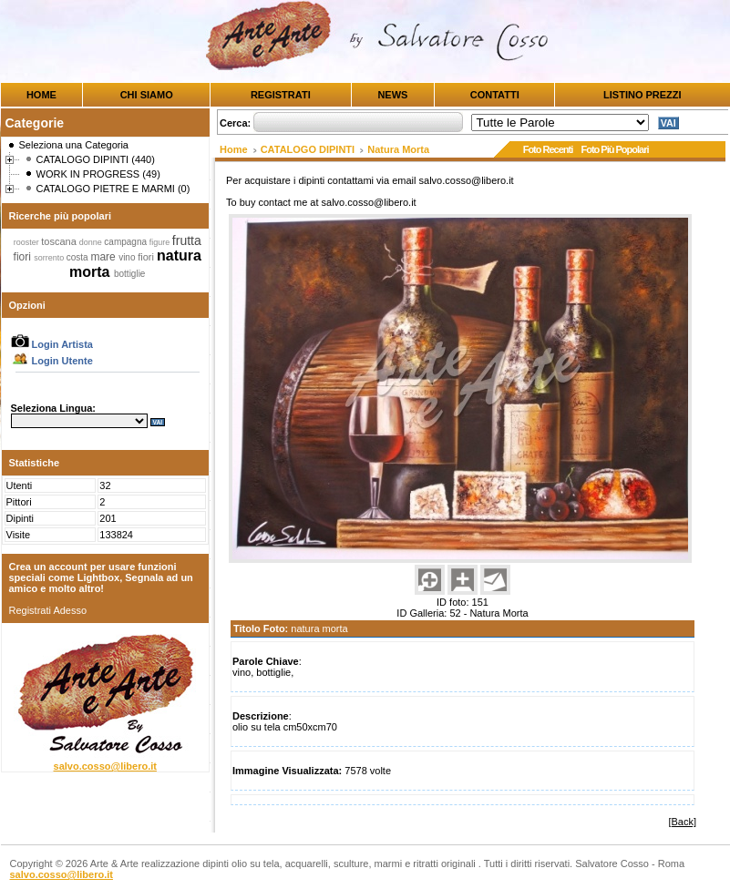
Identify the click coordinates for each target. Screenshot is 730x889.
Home (234, 149)
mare (104, 256)
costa (79, 257)
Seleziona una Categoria (74, 144)
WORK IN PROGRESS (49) (98, 174)
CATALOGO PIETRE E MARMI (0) (113, 188)
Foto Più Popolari (614, 149)
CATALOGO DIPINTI (308, 149)
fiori (24, 256)
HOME (41, 94)
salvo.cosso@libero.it (105, 766)
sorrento (50, 257)
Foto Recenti (548, 149)
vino (128, 257)
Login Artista (52, 344)
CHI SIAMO (146, 94)
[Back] (682, 821)
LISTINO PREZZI (642, 94)
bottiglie (129, 274)
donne (92, 242)
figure (160, 242)
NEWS (392, 94)
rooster (28, 242)
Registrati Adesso (48, 610)
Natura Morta (398, 149)
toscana (60, 241)
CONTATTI (494, 94)
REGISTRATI (281, 94)
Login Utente (52, 360)
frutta (186, 240)
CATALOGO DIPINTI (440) (95, 159)
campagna (126, 242)
